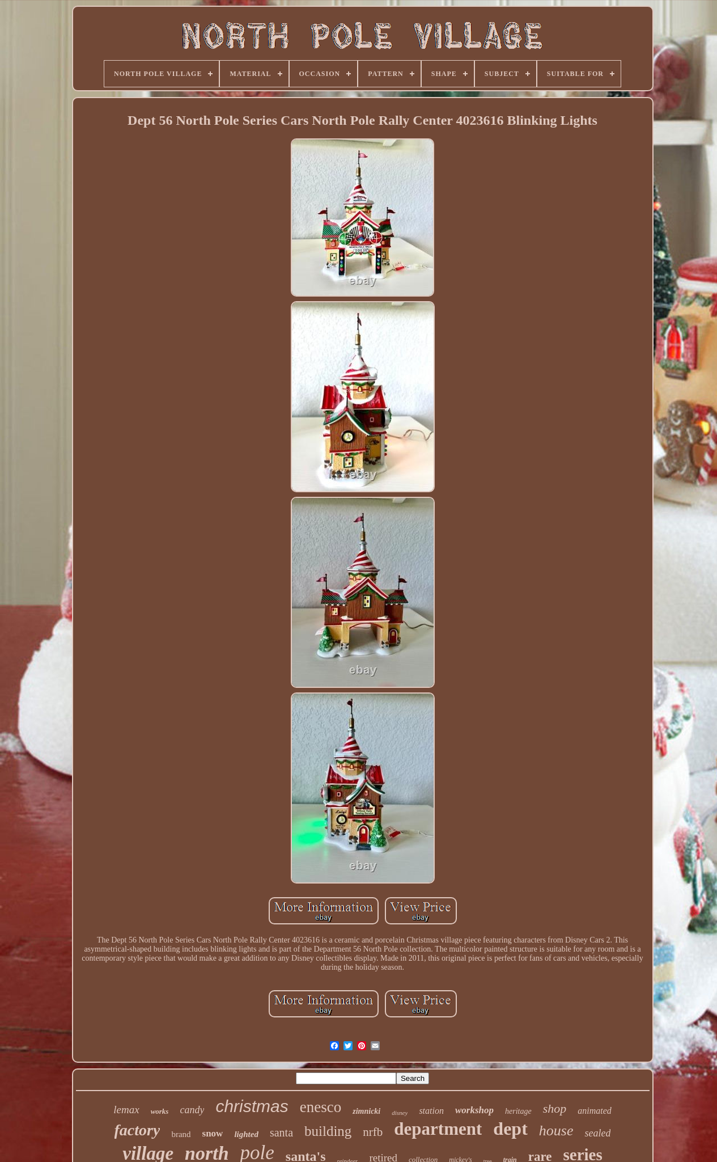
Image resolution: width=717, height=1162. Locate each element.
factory (137, 1130)
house (556, 1130)
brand (180, 1134)
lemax (126, 1109)
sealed (597, 1133)
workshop (474, 1110)
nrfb (373, 1132)
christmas (251, 1106)
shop (555, 1108)
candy (192, 1109)
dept (510, 1128)
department (438, 1129)
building (327, 1131)
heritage (518, 1111)
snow (212, 1133)
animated (595, 1110)
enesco (320, 1106)
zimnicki (366, 1111)
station (431, 1110)
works (160, 1111)
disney (400, 1112)
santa (281, 1132)
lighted (246, 1134)
